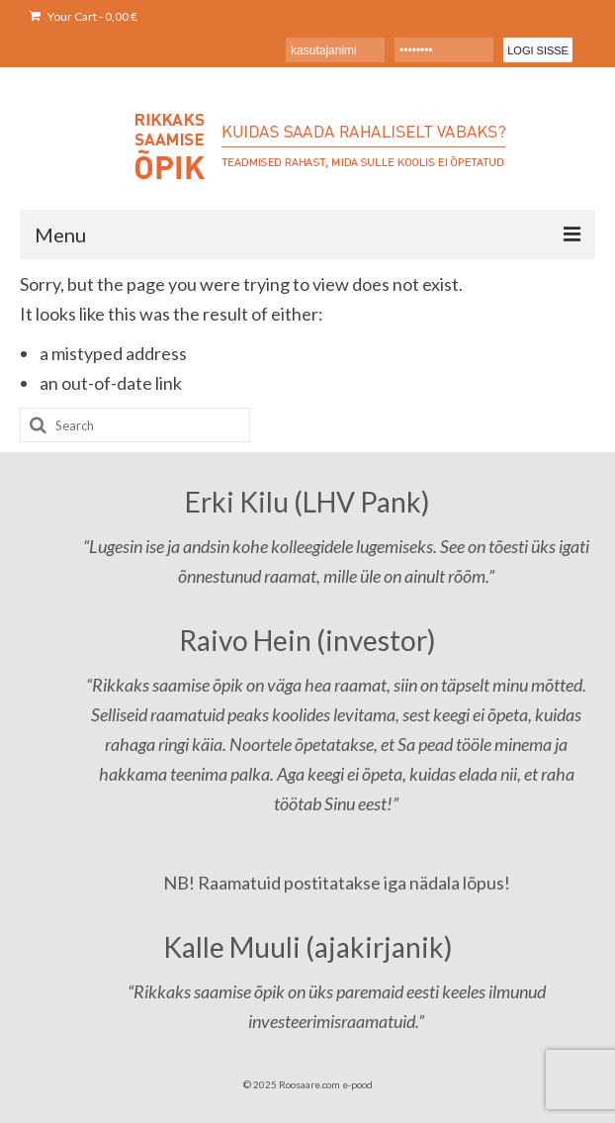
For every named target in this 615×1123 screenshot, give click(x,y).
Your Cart (83, 16)
